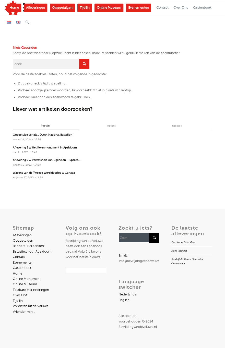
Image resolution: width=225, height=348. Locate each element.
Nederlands (127, 294)
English (124, 300)
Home (17, 273)
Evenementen (23, 262)
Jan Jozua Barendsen (183, 242)
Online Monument (27, 279)
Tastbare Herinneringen (31, 290)
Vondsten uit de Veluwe (30, 306)
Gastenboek (22, 268)
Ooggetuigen (23, 240)
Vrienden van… (24, 312)
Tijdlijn (18, 301)
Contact (19, 257)
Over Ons (20, 295)
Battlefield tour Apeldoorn (32, 251)
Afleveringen (22, 235)
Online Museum (25, 284)
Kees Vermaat (179, 250)
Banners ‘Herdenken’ (29, 246)
